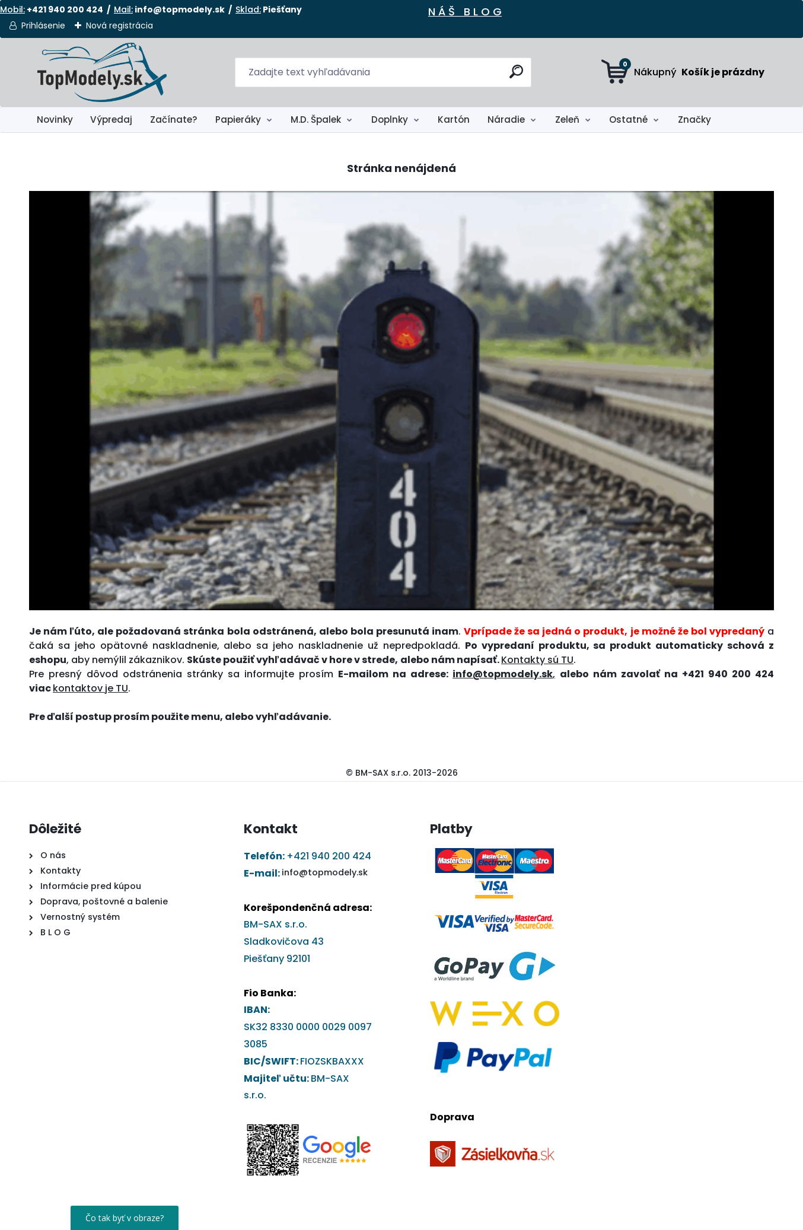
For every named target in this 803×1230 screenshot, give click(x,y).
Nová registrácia (119, 25)
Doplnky (389, 119)
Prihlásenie (43, 25)
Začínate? (173, 119)
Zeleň (567, 119)
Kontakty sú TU (537, 660)
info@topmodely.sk (325, 872)
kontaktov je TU (90, 688)
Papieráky (238, 119)
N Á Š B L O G (465, 11)
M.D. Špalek (316, 119)
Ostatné (628, 119)
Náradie (506, 119)
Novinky (55, 119)
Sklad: (248, 9)
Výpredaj (111, 119)
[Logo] (101, 72)
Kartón (454, 119)
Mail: (123, 9)
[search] (517, 76)
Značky (694, 119)
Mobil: (12, 9)
